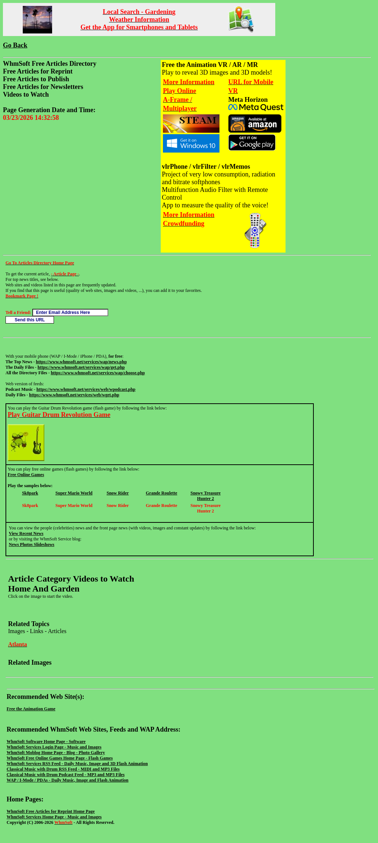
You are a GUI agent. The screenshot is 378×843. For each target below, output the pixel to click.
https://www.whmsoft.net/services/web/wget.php (74, 394)
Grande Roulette (161, 493)
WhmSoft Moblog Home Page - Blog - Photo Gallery (56, 752)
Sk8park (30, 493)
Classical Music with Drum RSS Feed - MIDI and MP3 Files (63, 769)
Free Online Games (26, 474)
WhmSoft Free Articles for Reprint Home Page (51, 811)
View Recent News (26, 533)
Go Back (15, 45)
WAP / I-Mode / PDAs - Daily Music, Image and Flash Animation (67, 780)
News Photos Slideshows (31, 544)
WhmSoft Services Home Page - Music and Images (54, 816)
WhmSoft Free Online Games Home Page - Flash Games (60, 758)
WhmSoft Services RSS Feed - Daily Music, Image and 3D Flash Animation (77, 763)
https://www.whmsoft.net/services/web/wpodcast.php (85, 389)
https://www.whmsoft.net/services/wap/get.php (81, 367)
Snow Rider (117, 493)
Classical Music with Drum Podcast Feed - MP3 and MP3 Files (65, 774)
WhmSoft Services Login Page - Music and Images (54, 747)
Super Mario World (73, 493)
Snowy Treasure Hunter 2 (205, 495)
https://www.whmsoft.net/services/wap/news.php (81, 361)
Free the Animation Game (31, 708)
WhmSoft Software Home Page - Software (46, 741)
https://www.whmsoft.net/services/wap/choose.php (98, 372)
